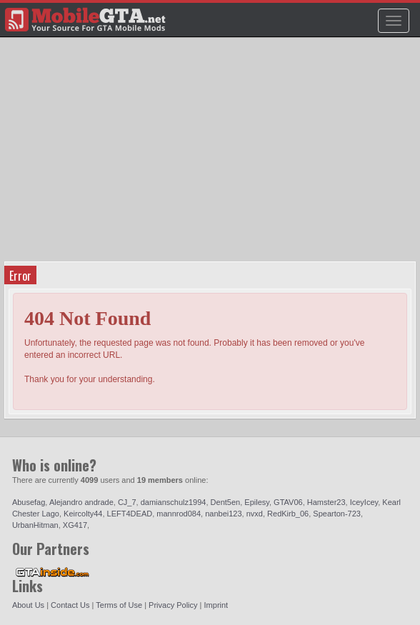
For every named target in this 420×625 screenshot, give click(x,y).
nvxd (254, 513)
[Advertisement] (211, 154)
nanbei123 (223, 513)
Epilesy (256, 502)
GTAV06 (288, 502)
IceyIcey (364, 502)
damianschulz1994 (173, 502)
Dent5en (226, 502)
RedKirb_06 (288, 513)
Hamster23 (326, 502)
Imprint (216, 605)
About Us (28, 605)
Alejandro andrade (81, 502)
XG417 (75, 525)
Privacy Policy (173, 605)
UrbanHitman (35, 525)
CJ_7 (127, 502)
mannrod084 (178, 513)
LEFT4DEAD (130, 513)
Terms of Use (119, 605)
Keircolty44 (83, 513)
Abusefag (28, 502)
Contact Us (70, 605)
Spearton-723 (337, 513)
